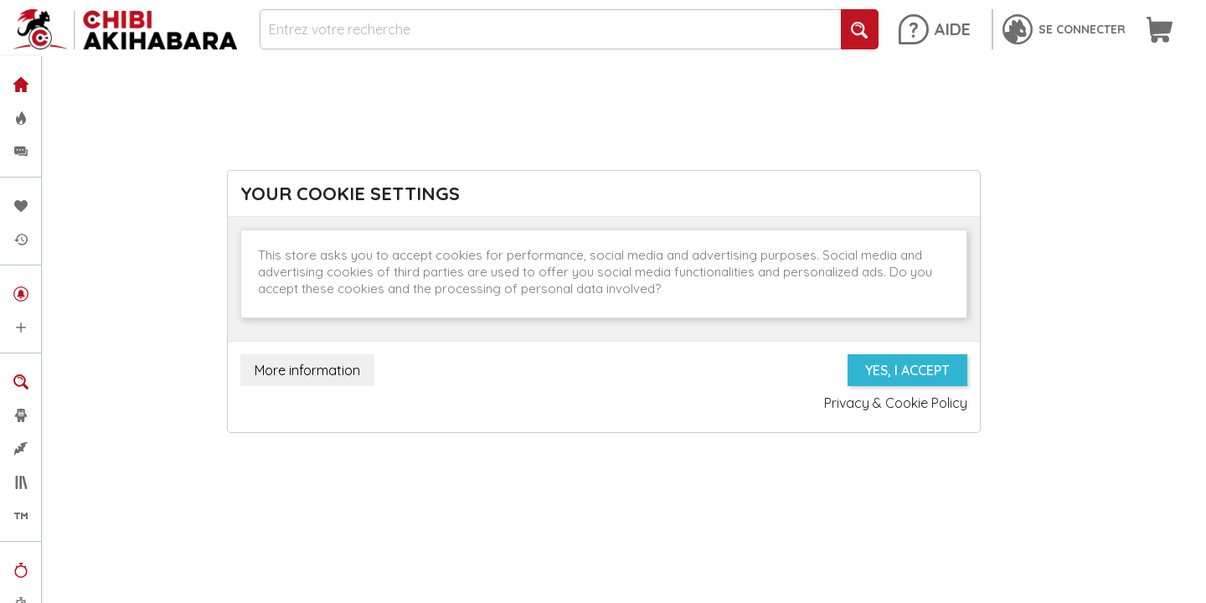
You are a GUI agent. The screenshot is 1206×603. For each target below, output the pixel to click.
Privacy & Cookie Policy (895, 402)
